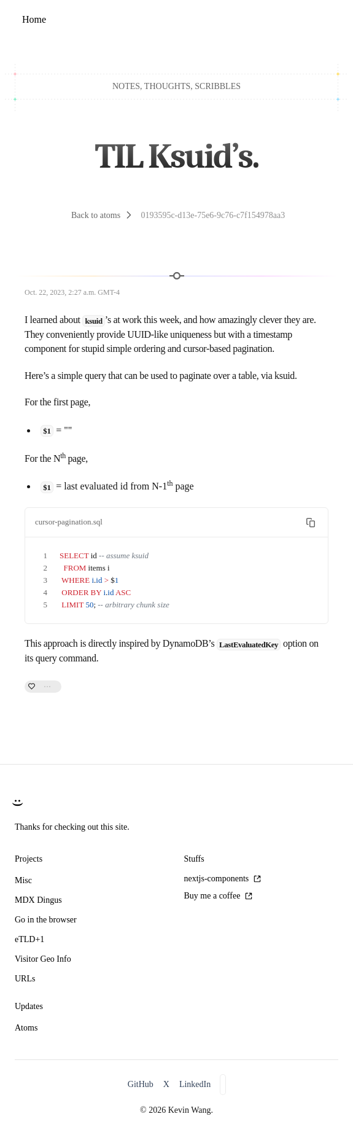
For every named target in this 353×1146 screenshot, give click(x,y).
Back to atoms (95, 215)
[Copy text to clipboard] (310, 522)
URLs (25, 978)
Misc (23, 880)
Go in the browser (46, 919)
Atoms (26, 1027)
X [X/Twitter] (166, 1084)
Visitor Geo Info (43, 959)
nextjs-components (223, 878)
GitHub (140, 1084)
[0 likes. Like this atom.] (43, 687)
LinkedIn (195, 1084)
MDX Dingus (38, 900)
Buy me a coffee (218, 895)
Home (34, 19)
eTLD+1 (29, 939)
